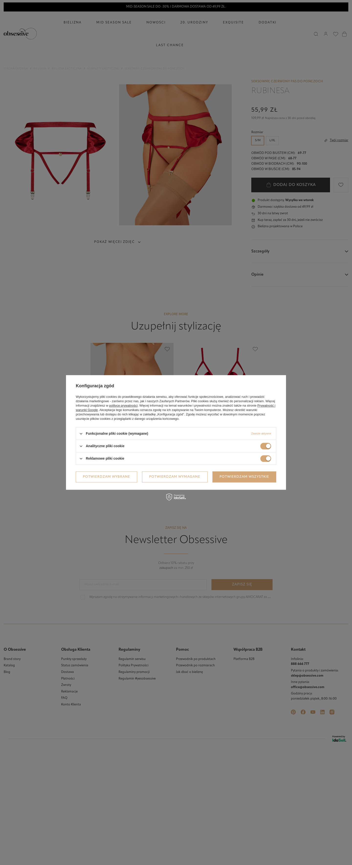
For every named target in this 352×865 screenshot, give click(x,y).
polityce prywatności (123, 405)
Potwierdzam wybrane (106, 477)
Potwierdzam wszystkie (244, 477)
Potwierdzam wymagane (174, 477)
